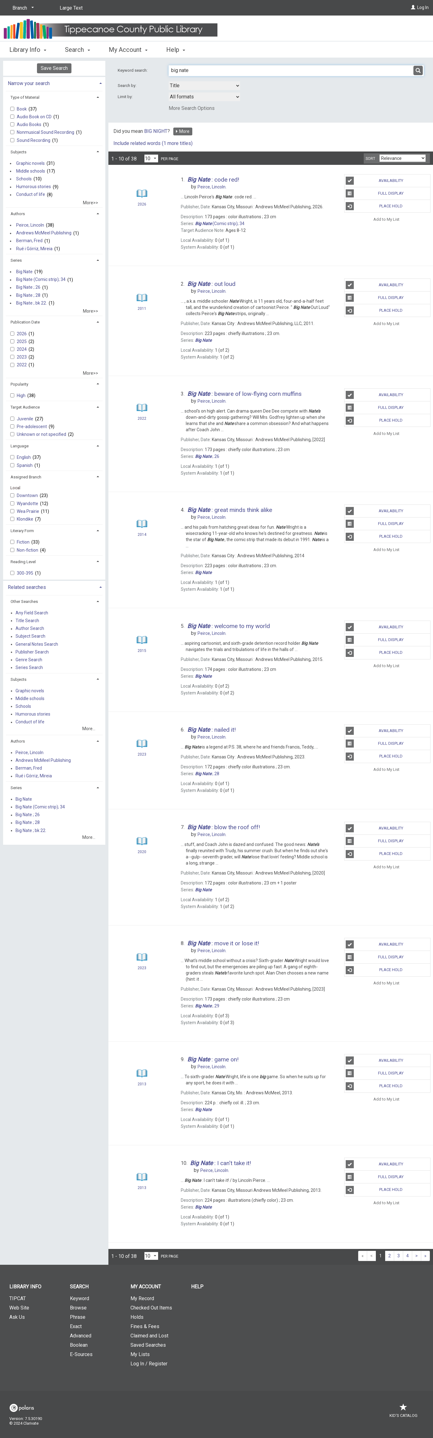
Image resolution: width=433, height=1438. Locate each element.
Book (22, 108)
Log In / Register (148, 1364)
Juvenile (25, 418)
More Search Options (192, 108)
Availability (374, 181)
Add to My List (386, 219)
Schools (24, 178)
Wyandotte (28, 503)
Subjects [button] (18, 152)
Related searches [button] (27, 587)
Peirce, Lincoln (30, 225)
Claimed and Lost (149, 1336)
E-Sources (81, 1354)
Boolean (79, 1345)
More (182, 131)
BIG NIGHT (155, 131)
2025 (22, 341)
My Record (142, 1298)
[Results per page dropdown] (151, 158)
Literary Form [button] (22, 530)
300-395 (25, 573)
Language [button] (20, 446)
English (24, 457)
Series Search (29, 667)
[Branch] (22, 8)
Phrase (77, 1317)
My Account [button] (128, 49)
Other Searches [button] (24, 601)
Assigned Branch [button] (26, 477)
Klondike (25, 519)
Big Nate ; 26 (28, 287)
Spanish (25, 465)
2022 (22, 364)
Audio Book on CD (34, 116)
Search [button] (77, 49)
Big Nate (24, 271)
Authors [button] (18, 213)
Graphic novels (30, 163)
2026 (22, 333)
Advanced (80, 1336)
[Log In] (413, 7)
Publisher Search (32, 651)
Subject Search (30, 636)
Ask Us (17, 1317)
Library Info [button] (27, 49)
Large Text (71, 8)
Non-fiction (28, 550)
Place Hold (374, 206)
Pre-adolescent (32, 426)
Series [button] (16, 260)
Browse (78, 1308)
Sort (370, 158)
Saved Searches (148, 1345)
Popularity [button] (19, 384)
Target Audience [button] (25, 407)
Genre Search (29, 659)
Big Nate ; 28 (28, 295)
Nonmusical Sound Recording (46, 132)
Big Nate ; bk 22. (31, 303)
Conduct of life (30, 194)
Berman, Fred (29, 240)
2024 (22, 349)
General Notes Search (37, 644)
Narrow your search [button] (29, 83)
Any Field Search (32, 612)
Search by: (127, 85)
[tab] (54, 83)
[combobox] (204, 85)
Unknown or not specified (42, 434)
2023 (22, 357)
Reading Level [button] (23, 561)
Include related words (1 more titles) (153, 143)
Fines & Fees (144, 1326)
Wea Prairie (28, 511)
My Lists (140, 1354)
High (21, 395)
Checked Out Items (151, 1308)
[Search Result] (142, 193)
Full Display (375, 193)
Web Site (19, 1308)
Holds (137, 1317)
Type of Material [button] (25, 97)
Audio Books (29, 124)
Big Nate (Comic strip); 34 (41, 279)
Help (197, 1287)
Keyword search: (133, 70)
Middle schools (30, 171)
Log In (423, 7)
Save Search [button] (54, 68)
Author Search (30, 628)
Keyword (79, 1298)
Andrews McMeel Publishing (43, 233)
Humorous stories (33, 186)
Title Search (27, 620)
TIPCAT (17, 1298)
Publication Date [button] (25, 322)
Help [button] (175, 49)
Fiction (23, 542)
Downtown (28, 495)
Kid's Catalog (403, 1412)
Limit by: (126, 96)
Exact (76, 1326)
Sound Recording (34, 140)
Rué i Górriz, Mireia (34, 248)
